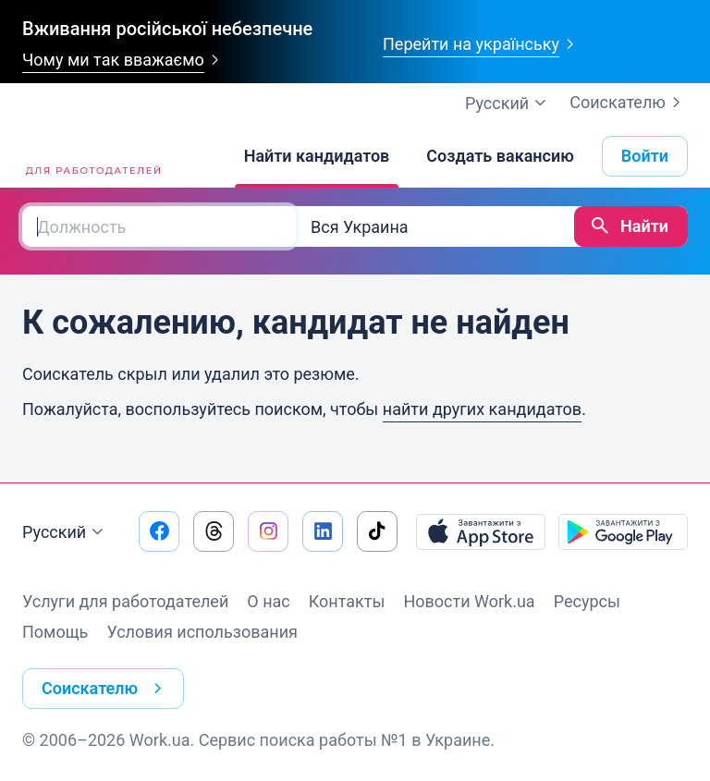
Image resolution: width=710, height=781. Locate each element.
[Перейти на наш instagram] (268, 531)
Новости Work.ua (468, 601)
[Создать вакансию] (500, 156)
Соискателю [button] (105, 689)
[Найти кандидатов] (317, 156)
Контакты (347, 601)
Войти (644, 155)
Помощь (55, 631)
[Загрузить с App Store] (480, 531)
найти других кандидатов (482, 409)
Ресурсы (587, 601)
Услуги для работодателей (125, 601)
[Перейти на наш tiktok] (377, 531)
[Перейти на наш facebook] (159, 531)
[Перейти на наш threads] (213, 531)
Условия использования (202, 631)
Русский (65, 532)
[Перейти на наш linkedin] (322, 531)
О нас (268, 601)
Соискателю (628, 103)
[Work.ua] (91, 156)
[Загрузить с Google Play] (623, 531)
